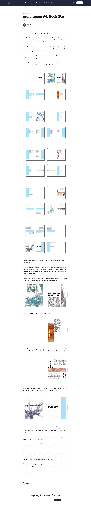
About (32, 2)
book (30, 13)
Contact (38, 2)
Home (15, 2)
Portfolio (21, 2)
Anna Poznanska (31, 24)
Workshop (27, 2)
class (27, 13)
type (24, 13)
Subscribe (80, 2)
